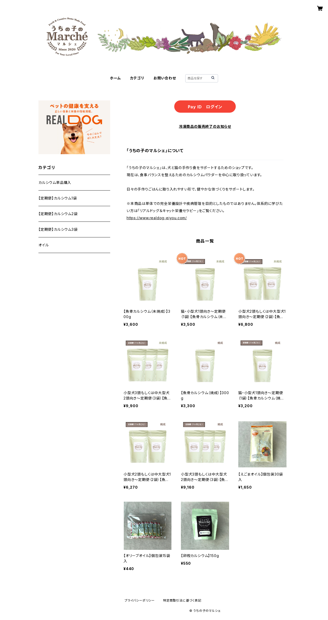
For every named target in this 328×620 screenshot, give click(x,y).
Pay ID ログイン (205, 106)
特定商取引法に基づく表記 (182, 600)
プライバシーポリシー (140, 600)
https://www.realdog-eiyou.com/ (157, 218)
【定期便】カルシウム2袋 (58, 214)
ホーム (115, 78)
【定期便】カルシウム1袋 (57, 198)
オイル (43, 245)
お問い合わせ (164, 78)
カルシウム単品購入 (54, 182)
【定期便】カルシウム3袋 (58, 229)
